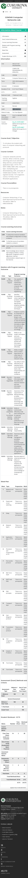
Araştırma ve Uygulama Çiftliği (9, 834)
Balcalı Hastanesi (6, 827)
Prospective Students (20, 1)
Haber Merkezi (6, 836)
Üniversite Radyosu (7, 830)
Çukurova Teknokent (7, 839)
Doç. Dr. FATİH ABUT (18, 122)
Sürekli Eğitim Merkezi (7, 832)
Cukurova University (8, 1)
